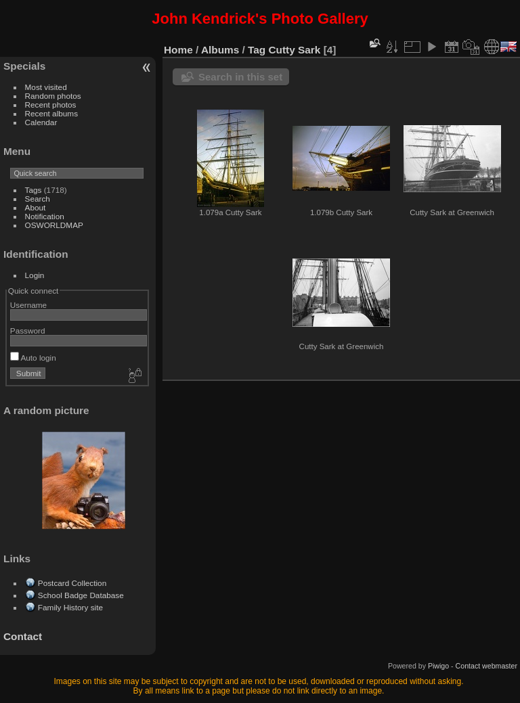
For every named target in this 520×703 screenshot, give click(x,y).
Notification (44, 216)
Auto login (33, 357)
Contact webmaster (486, 666)
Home (178, 49)
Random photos (53, 95)
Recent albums (51, 113)
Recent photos (51, 104)
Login (35, 275)
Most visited (46, 87)
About (35, 207)
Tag (256, 49)
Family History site (70, 607)
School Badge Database (81, 595)
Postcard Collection (72, 583)
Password (27, 330)
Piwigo (438, 666)
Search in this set (240, 77)
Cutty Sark (295, 49)
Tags (33, 189)
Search (37, 198)
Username (28, 304)
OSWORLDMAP (54, 225)
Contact (22, 636)
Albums (220, 49)
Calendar (41, 122)
